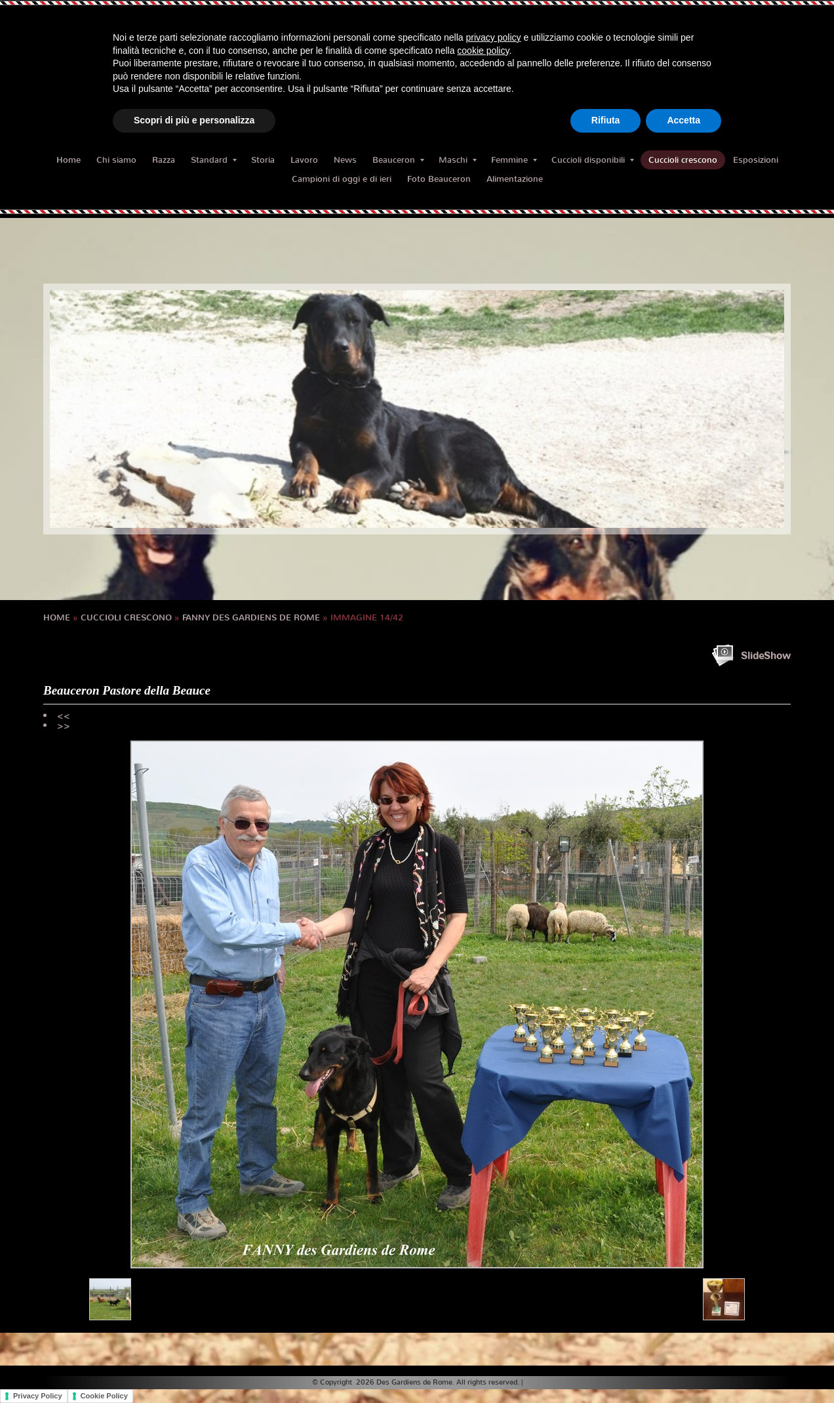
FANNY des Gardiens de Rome (251, 617)
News (345, 159)
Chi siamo (116, 159)
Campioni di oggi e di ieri (341, 178)
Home (68, 159)
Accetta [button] (683, 120)
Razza (163, 159)
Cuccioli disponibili (592, 159)
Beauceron (398, 159)
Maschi (458, 159)
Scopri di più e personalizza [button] (194, 120)
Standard (214, 159)
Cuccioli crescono (682, 159)
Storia (263, 159)
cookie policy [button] (483, 50)
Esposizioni (755, 159)
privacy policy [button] (493, 37)
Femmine (514, 159)
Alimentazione (514, 178)
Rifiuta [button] (605, 120)
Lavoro (304, 159)
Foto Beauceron (439, 178)
